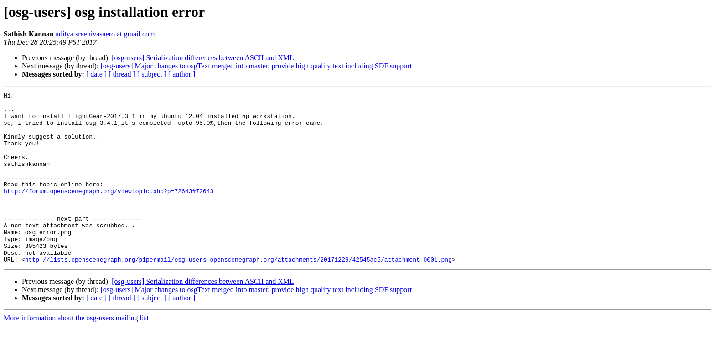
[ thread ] (122, 74)
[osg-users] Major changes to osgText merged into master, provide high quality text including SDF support (256, 66)
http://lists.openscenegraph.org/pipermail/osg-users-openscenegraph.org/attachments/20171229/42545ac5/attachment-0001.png (238, 293)
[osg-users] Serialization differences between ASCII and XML (203, 58)
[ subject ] (151, 74)
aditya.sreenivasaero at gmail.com (105, 34)
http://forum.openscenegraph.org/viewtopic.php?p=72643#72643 (108, 211)
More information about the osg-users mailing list (76, 352)
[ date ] (96, 74)
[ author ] (182, 74)
